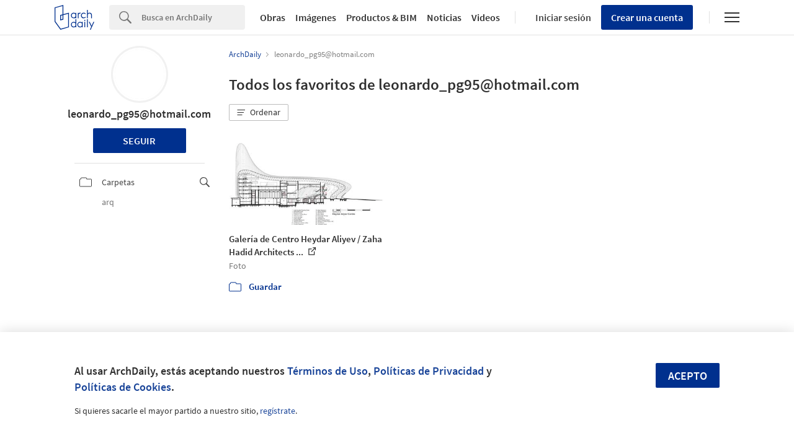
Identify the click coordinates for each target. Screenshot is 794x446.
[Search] (193, 17)
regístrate (277, 410)
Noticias (444, 17)
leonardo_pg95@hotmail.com (139, 114)
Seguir (139, 140)
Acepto (687, 376)
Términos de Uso (327, 371)
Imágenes (315, 17)
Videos (485, 17)
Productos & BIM (381, 17)
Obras (272, 17)
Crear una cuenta (647, 17)
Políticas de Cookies (122, 387)
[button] (258, 112)
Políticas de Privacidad (428, 371)
